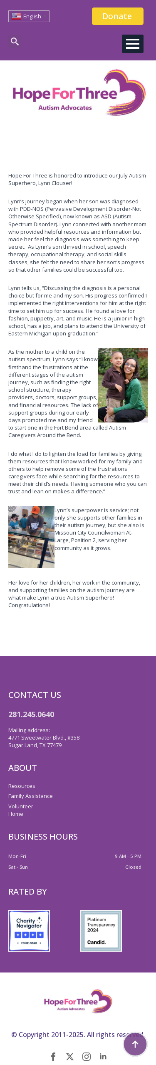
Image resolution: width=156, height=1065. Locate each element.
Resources (21, 786)
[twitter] (70, 1056)
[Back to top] (135, 1044)
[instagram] (86, 1056)
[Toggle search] (14, 41)
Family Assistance (30, 796)
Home (15, 814)
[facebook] (53, 1056)
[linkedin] (103, 1056)
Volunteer (20, 806)
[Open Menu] (133, 44)
